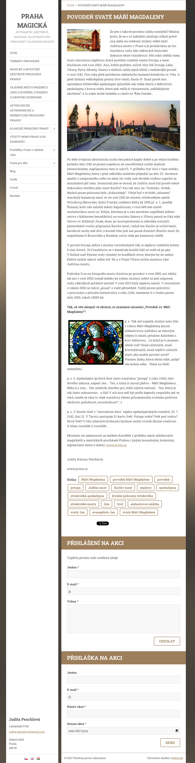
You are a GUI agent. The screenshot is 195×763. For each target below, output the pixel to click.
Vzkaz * (72, 601)
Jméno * (73, 567)
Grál (120, 504)
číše (106, 504)
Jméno (72, 672)
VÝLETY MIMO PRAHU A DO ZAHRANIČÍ (28, 139)
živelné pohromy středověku (132, 496)
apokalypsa (167, 488)
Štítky (71, 480)
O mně (14, 187)
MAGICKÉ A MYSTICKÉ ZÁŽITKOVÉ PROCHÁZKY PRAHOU (26, 74)
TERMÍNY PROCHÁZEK (24, 61)
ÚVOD (13, 53)
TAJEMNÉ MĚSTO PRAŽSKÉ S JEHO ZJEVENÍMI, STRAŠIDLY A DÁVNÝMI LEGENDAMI (29, 92)
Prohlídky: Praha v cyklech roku (26, 152)
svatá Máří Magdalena (139, 512)
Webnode (177, 758)
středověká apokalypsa (87, 496)
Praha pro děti (18, 163)
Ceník (13, 179)
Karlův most (123, 488)
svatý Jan (77, 512)
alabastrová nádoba (145, 504)
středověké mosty (83, 504)
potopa (75, 488)
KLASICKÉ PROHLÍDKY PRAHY (29, 128)
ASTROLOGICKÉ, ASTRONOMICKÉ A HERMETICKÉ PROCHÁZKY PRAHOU (27, 113)
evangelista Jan (103, 512)
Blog (12, 171)
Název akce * (76, 707)
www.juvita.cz (116, 445)
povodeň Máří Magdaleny (131, 479)
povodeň (163, 479)
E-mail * (73, 584)
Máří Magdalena (93, 479)
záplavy (146, 488)
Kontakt (15, 195)
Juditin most (97, 488)
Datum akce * (76, 724)
